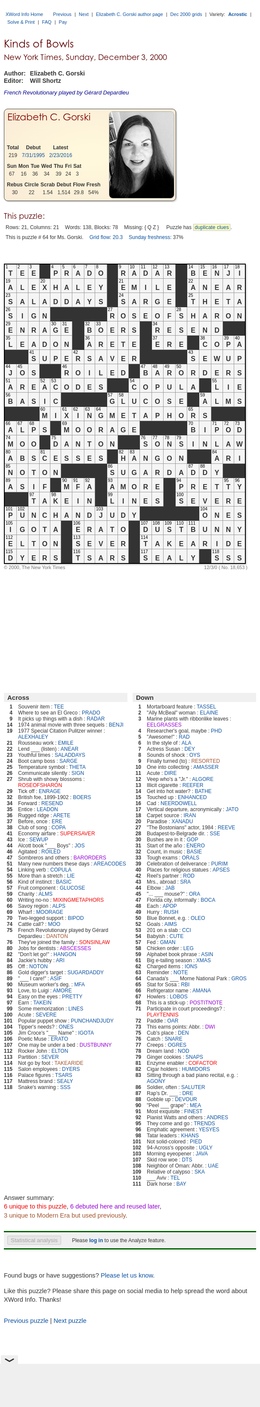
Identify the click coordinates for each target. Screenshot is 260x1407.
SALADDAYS (70, 755)
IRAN (189, 815)
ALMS (45, 894)
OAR (172, 1021)
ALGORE (203, 779)
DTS (187, 1160)
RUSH (171, 912)
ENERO (195, 846)
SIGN (77, 773)
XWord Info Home (24, 14)
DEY (189, 749)
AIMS (170, 924)
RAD (184, 737)
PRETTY (72, 997)
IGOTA (86, 1033)
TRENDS (204, 1124)
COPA (58, 828)
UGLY (206, 1148)
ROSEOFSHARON (40, 785)
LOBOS (178, 997)
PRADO (91, 713)
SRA (185, 882)
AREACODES (109, 864)
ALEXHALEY (33, 737)
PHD (216, 731)
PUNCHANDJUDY (92, 1021)
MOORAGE (49, 912)
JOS (79, 846)
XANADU (182, 821)
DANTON (57, 936)
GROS (238, 979)
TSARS (63, 1075)
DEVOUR (186, 1099)
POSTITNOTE (206, 1003)
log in (96, 1240)
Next (84, 14)
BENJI (116, 725)
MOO (54, 924)
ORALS (190, 858)
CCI (186, 930)
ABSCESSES (75, 948)
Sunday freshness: (150, 237)
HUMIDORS (196, 1069)
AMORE (62, 991)
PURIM (219, 864)
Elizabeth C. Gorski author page (129, 14)
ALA (187, 743)
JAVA (201, 1154)
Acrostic (237, 14)
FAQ (47, 22)
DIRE (170, 773)
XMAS (203, 960)
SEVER (50, 1057)
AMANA (201, 991)
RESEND (52, 803)
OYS (194, 755)
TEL (175, 1178)
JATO (232, 809)
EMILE (66, 743)
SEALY (65, 1081)
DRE (187, 1093)
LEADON (47, 809)
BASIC (63, 882)
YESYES (209, 1130)
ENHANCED (192, 797)
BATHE (203, 791)
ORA (194, 894)
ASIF (56, 979)
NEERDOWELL (179, 803)
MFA (79, 985)
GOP (192, 840)
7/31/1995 (33, 155)
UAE (213, 1166)
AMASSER (206, 767)
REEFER (193, 785)
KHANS (189, 1136)
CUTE (177, 936)
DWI (210, 1027)
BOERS (82, 797)
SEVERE (46, 1015)
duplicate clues (212, 227)
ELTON (59, 1051)
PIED (196, 1142)
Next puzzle (70, 1320)
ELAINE (209, 713)
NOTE (180, 972)
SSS (65, 1087)
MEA (195, 1105)
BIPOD (76, 918)
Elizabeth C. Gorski (48, 117)
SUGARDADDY (85, 972)
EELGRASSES (164, 725)
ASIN (207, 954)
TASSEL (206, 707)
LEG (188, 948)
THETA (77, 767)
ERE (57, 821)
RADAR (96, 719)
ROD (189, 876)
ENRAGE (50, 791)
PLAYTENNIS (163, 1015)
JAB (170, 888)
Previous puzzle (26, 1320)
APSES (221, 870)
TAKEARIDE (69, 1063)
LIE (70, 876)
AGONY (156, 1081)
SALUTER (193, 1087)
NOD (183, 1051)
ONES (66, 1027)
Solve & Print (21, 22)
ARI (60, 960)
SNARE (173, 1039)
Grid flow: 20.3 (106, 237)
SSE (215, 834)
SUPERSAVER (77, 834)
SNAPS (194, 1057)
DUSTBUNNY (96, 1045)
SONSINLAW (94, 942)
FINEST (193, 1111)
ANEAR (69, 749)
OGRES (177, 1045)
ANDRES (217, 1117)
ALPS (58, 906)
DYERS (71, 1069)
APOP (170, 906)
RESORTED (205, 761)
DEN (183, 1033)
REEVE (226, 828)
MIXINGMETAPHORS (78, 900)
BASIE (194, 852)
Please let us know (127, 1275)
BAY (181, 1184)
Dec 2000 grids (186, 14)
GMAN (168, 942)
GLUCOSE (72, 888)
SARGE (68, 761)
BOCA (208, 900)
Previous (62, 14)
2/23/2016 (60, 155)
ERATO (59, 1039)
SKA (200, 1172)
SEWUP (38, 840)
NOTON (38, 966)
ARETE (61, 815)
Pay (63, 22)
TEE (59, 707)
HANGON (64, 954)
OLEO (198, 918)
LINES (76, 1009)
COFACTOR (203, 1063)
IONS (191, 966)
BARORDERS (90, 858)
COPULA (60, 870)
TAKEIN (42, 1003)
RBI (185, 985)
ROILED (51, 852)
